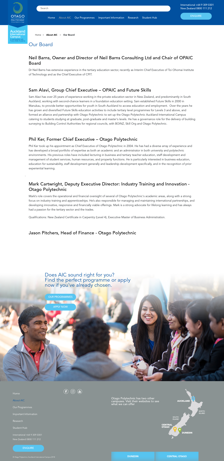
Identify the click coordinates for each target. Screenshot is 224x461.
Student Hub (149, 18)
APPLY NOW (60, 307)
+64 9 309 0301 (205, 5)
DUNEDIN (133, 456)
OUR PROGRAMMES (60, 297)
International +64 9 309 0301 (27, 435)
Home (51, 18)
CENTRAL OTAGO (177, 456)
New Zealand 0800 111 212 (27, 439)
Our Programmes (85, 18)
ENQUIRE (196, 16)
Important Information (111, 18)
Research (133, 18)
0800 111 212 (204, 8)
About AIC (65, 18)
